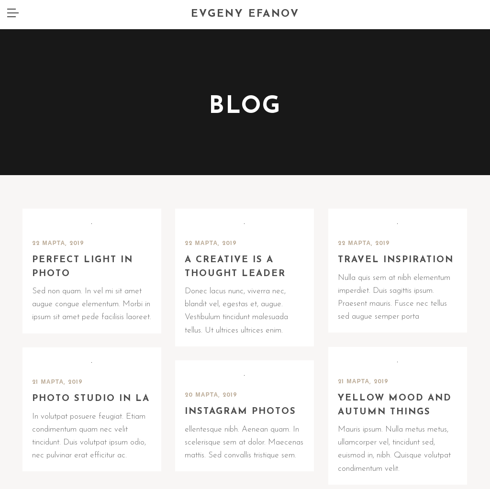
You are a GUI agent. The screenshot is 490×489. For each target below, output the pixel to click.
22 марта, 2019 (58, 243)
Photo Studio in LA (91, 398)
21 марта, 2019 (363, 382)
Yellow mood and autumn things (395, 405)
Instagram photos (240, 411)
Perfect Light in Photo (82, 267)
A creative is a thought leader (235, 267)
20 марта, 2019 (211, 395)
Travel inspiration (396, 260)
